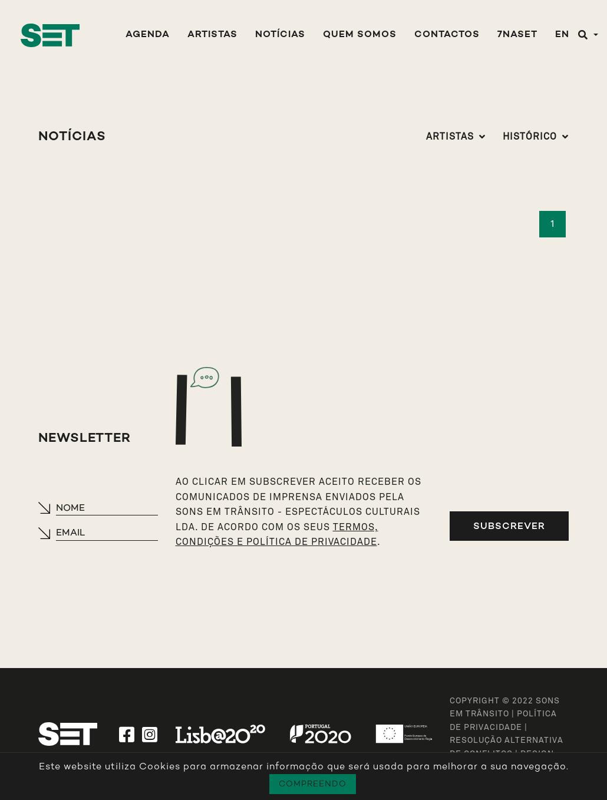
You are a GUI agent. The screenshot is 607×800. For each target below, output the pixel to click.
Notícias (280, 35)
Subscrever (509, 525)
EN (562, 35)
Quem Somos (360, 35)
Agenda (148, 35)
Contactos (447, 35)
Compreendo (313, 784)
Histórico (530, 136)
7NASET (517, 35)
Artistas (212, 35)
